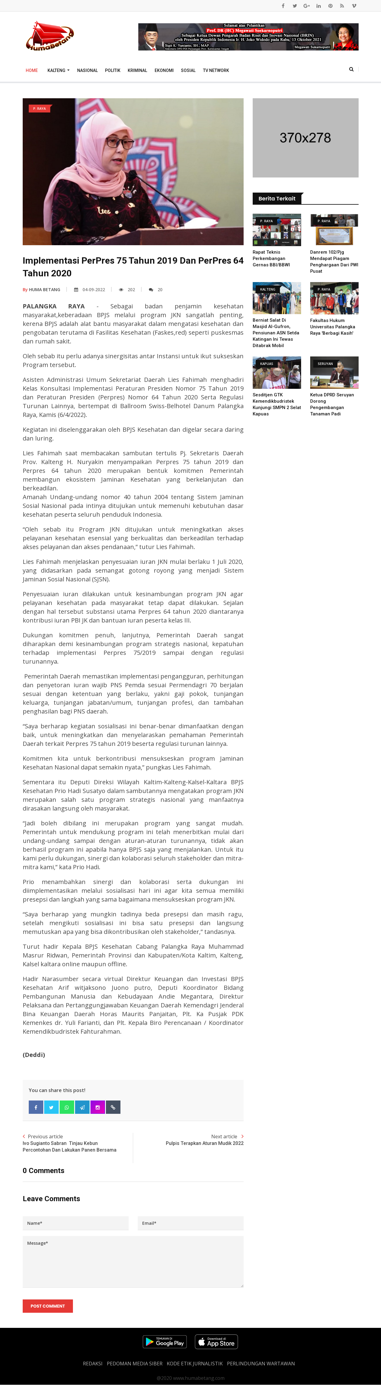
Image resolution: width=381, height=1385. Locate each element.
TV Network (216, 70)
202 (127, 289)
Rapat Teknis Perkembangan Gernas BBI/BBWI (271, 258)
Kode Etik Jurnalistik (195, 1364)
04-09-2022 (89, 289)
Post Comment (48, 1306)
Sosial (188, 70)
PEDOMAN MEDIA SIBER (135, 1364)
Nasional (87, 70)
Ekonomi (164, 70)
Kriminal (137, 70)
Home (32, 70)
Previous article (78, 1143)
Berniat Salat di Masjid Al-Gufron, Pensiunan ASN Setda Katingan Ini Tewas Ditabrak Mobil (276, 332)
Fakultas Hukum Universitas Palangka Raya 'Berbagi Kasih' (333, 327)
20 (156, 289)
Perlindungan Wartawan (261, 1364)
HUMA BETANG (41, 289)
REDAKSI (93, 1364)
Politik (112, 70)
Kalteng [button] (57, 70)
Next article (188, 1140)
